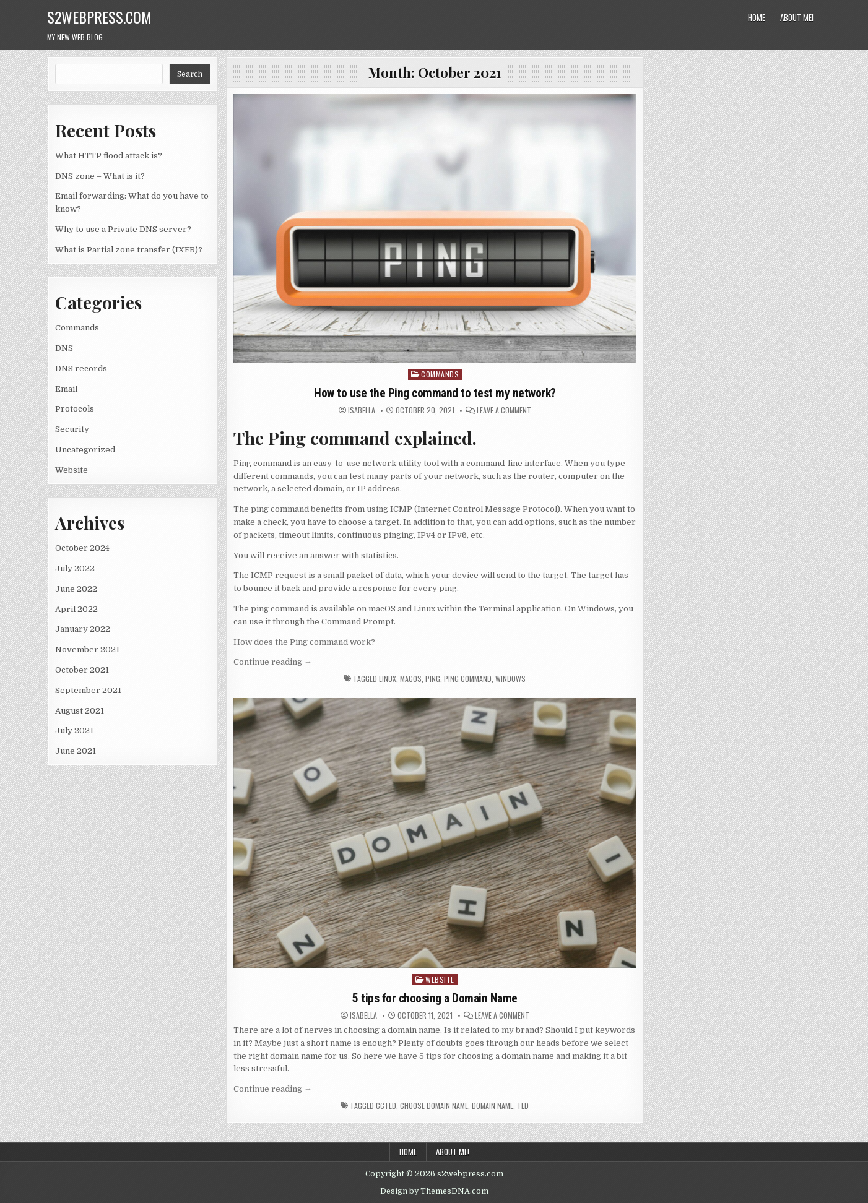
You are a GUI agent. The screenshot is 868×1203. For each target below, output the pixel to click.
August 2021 (79, 710)
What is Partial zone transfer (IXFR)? (128, 249)
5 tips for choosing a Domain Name (435, 997)
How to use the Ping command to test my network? (435, 393)
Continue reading (272, 661)
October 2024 (82, 548)
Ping (432, 679)
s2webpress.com (99, 17)
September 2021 (88, 690)
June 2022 (76, 588)
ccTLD (386, 1105)
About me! (797, 17)
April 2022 (76, 609)
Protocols (74, 408)
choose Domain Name (434, 1105)
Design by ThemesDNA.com (434, 1191)
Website (71, 470)
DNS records (81, 368)
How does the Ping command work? (304, 641)
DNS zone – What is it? (100, 176)
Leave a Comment (504, 410)
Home (756, 17)
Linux (387, 679)
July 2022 (75, 568)
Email (66, 389)
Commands (77, 327)
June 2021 (75, 751)
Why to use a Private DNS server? (123, 229)
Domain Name (492, 1105)
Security (72, 429)
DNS (64, 348)
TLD (523, 1105)
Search (189, 74)
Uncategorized (85, 449)
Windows (510, 679)
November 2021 (87, 649)
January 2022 (82, 629)
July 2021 (74, 730)
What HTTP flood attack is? (108, 155)
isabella (361, 410)
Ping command (468, 679)
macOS (411, 679)
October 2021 (82, 670)
